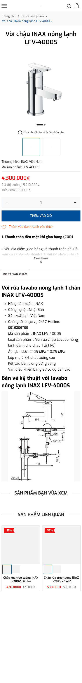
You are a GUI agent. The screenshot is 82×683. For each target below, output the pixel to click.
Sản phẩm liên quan (41, 515)
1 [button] (40, 124)
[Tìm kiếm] (69, 6)
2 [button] (44, 124)
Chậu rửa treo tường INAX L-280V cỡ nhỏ (20, 579)
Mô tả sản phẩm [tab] (15, 274)
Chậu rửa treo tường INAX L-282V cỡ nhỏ (61, 579)
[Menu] (4, 6)
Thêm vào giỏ (41, 216)
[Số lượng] (41, 202)
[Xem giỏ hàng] (77, 5)
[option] (41, 89)
